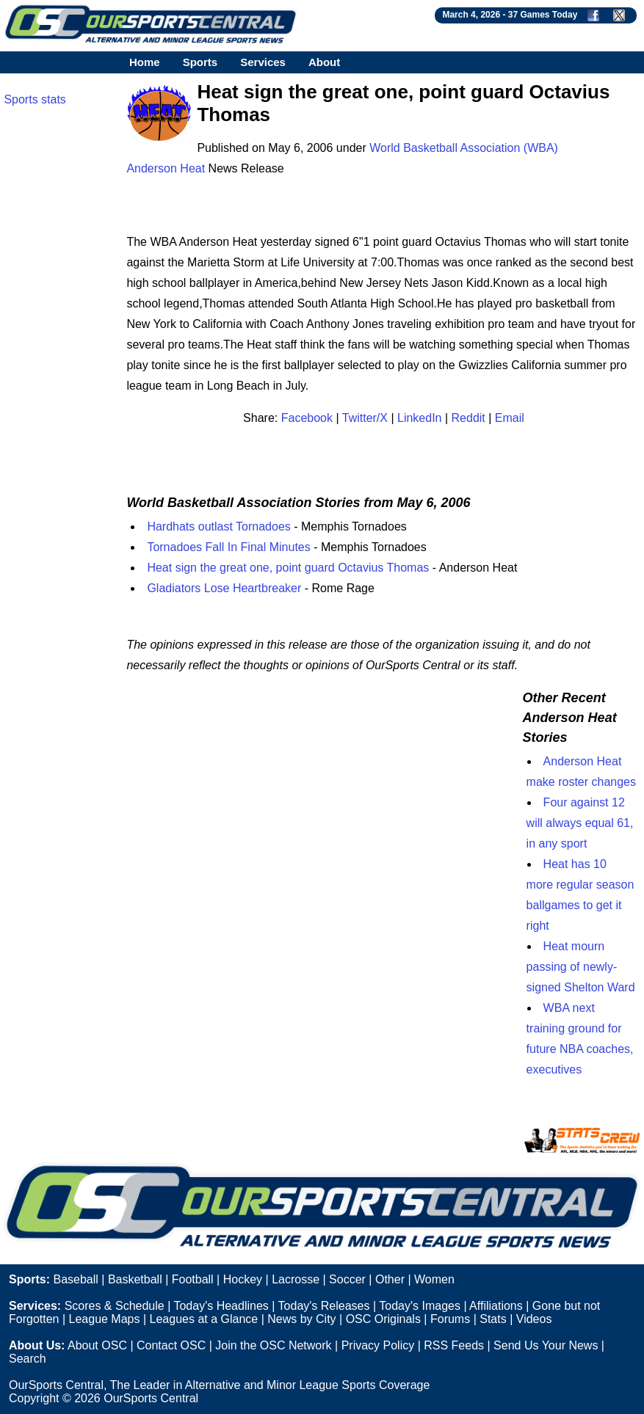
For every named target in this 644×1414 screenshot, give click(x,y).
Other (390, 1279)
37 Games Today (543, 15)
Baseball (75, 1279)
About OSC (97, 1345)
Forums (450, 1319)
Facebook (307, 418)
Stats (493, 1319)
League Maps (104, 1319)
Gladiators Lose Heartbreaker (224, 588)
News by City (301, 1319)
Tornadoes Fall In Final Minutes (228, 547)
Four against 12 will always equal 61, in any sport (580, 823)
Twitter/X (365, 418)
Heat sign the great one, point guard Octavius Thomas (288, 567)
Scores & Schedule (114, 1306)
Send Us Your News (545, 1345)
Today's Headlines (220, 1306)
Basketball (135, 1279)
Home (144, 62)
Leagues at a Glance (204, 1319)
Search (27, 1358)
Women (434, 1279)
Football (193, 1279)
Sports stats (34, 99)
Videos (534, 1319)
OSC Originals (383, 1319)
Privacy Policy (378, 1345)
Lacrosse (295, 1279)
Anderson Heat (165, 168)
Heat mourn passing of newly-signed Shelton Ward (581, 967)
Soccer (347, 1279)
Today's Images (419, 1306)
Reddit (468, 418)
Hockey (242, 1279)
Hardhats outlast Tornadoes (218, 526)
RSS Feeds (454, 1345)
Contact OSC (171, 1345)
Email (509, 418)
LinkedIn (419, 418)
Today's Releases (324, 1306)
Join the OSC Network (273, 1345)
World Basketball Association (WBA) (463, 148)
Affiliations (496, 1306)
